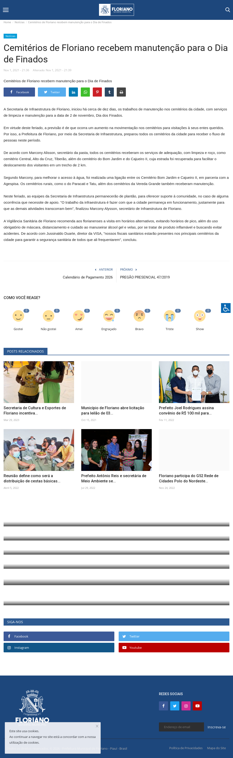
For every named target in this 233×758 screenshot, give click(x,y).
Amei (78, 329)
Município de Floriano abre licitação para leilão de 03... (112, 410)
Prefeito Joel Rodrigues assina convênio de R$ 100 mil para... (186, 410)
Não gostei (48, 329)
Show (200, 329)
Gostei (18, 329)
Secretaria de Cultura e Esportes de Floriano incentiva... (35, 410)
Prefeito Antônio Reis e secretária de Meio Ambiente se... (113, 478)
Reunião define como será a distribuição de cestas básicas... (32, 478)
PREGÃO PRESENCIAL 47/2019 (145, 277)
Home (7, 22)
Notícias (19, 22)
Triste (170, 329)
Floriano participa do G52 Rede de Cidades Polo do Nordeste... (188, 478)
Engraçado (108, 329)
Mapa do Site (216, 748)
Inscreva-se (217, 727)
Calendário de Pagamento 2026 (88, 277)
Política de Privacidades (186, 748)
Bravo (139, 329)
